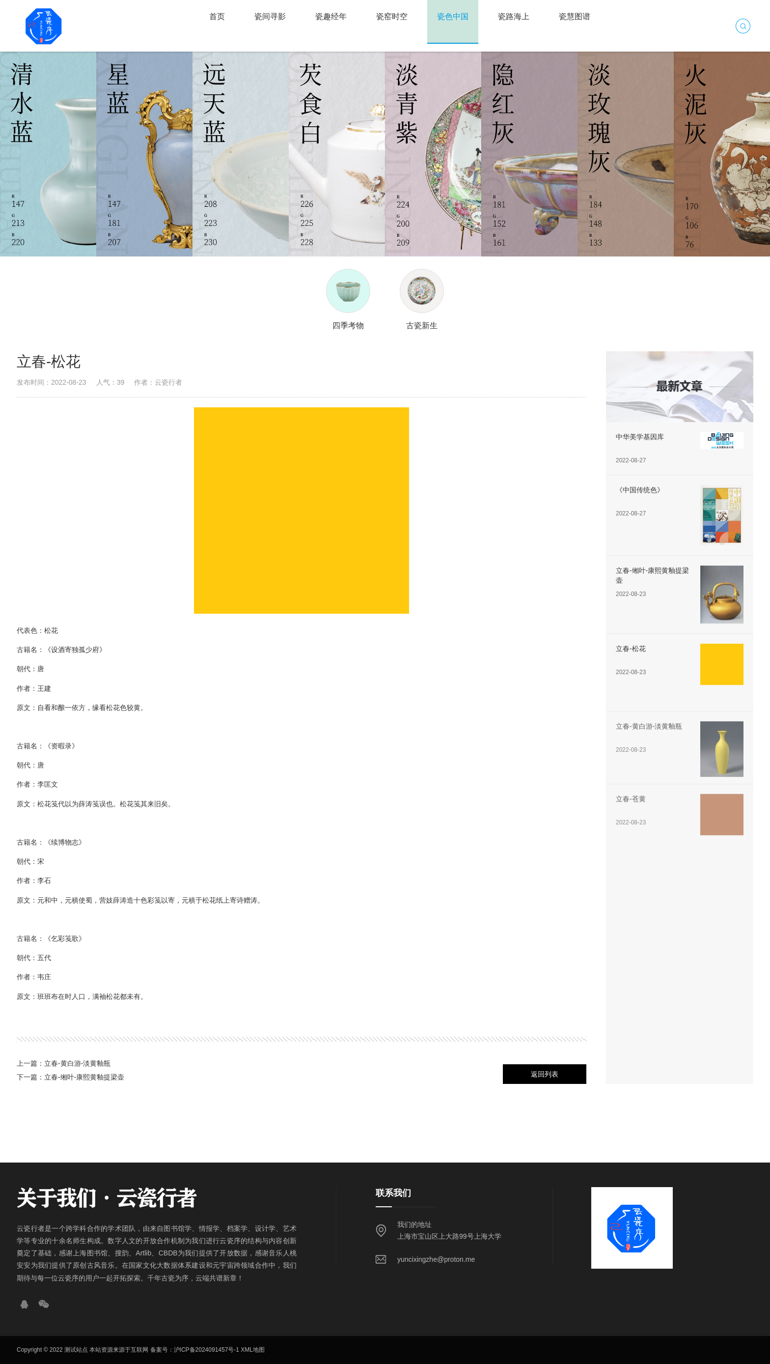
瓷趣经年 (331, 16)
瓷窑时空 (392, 16)
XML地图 (253, 1349)
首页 (217, 16)
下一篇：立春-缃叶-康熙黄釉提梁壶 (70, 1077)
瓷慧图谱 (574, 16)
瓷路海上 (513, 16)
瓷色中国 (452, 16)
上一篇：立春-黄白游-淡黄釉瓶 (63, 1063)
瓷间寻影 (270, 16)
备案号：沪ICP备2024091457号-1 (194, 1349)
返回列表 (544, 1074)
